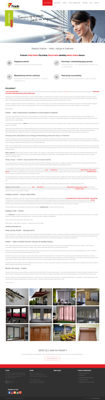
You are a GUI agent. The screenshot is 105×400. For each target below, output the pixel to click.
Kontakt (96, 3)
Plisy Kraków (42, 55)
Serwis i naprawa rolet (74, 3)
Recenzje (85, 3)
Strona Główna (47, 3)
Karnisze (82, 55)
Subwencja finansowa (84, 373)
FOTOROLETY (82, 375)
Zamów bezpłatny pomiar (52, 358)
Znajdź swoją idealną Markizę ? (86, 377)
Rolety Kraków (33, 55)
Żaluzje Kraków (53, 55)
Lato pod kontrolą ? (83, 380)
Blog (91, 3)
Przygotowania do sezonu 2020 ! (86, 382)
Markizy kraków (31, 93)
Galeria (64, 3)
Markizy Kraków (72, 55)
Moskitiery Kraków (23, 93)
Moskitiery (62, 55)
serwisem (66, 91)
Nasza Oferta (57, 3)
